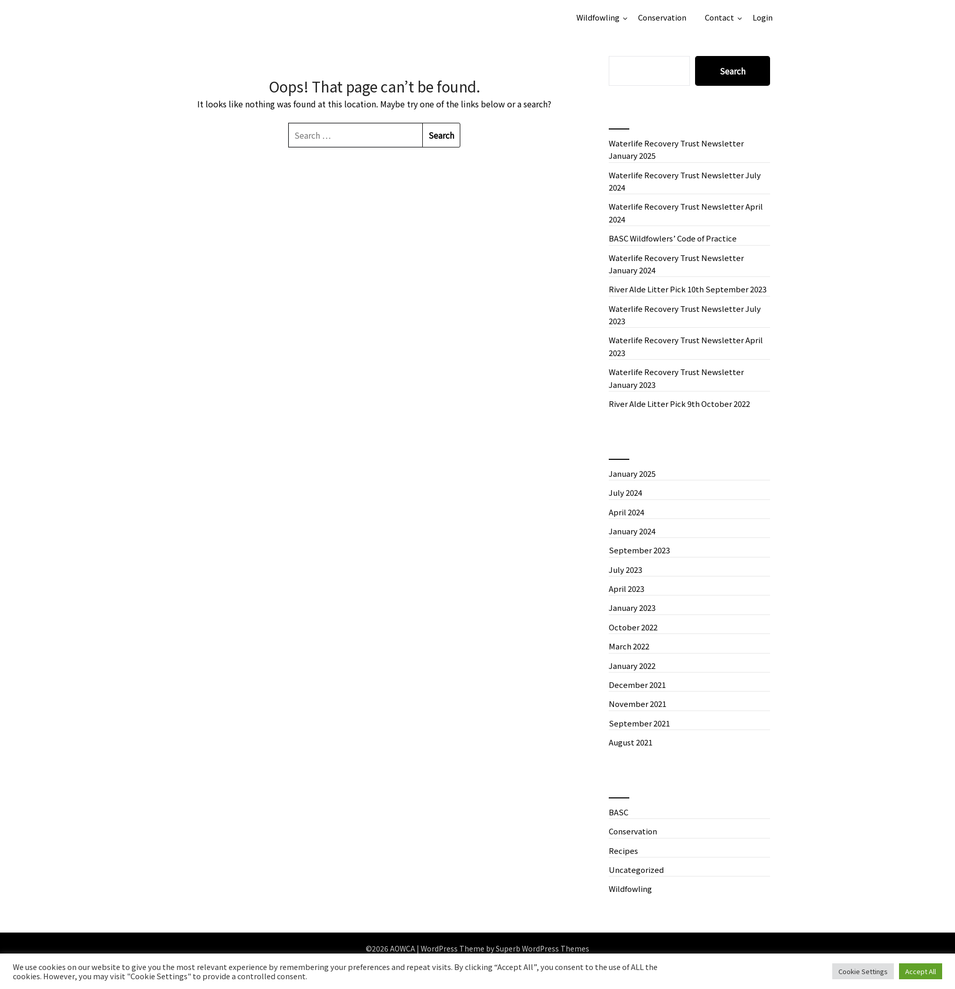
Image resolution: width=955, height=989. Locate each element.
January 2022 (632, 665)
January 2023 (632, 607)
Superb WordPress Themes (542, 948)
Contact (719, 17)
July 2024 (625, 492)
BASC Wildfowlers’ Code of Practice (673, 238)
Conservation (662, 17)
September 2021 (639, 723)
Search (732, 71)
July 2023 (625, 569)
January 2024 (632, 531)
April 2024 (626, 512)
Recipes (623, 850)
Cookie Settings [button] (863, 971)
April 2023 (626, 588)
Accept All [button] (920, 971)
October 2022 (633, 627)
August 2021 (630, 742)
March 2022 (629, 646)
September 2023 (639, 550)
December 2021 (637, 684)
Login (763, 17)
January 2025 (632, 473)
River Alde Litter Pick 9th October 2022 (679, 403)
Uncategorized (636, 869)
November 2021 (637, 703)
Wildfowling (598, 17)
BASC (618, 812)
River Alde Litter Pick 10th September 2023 (687, 289)
